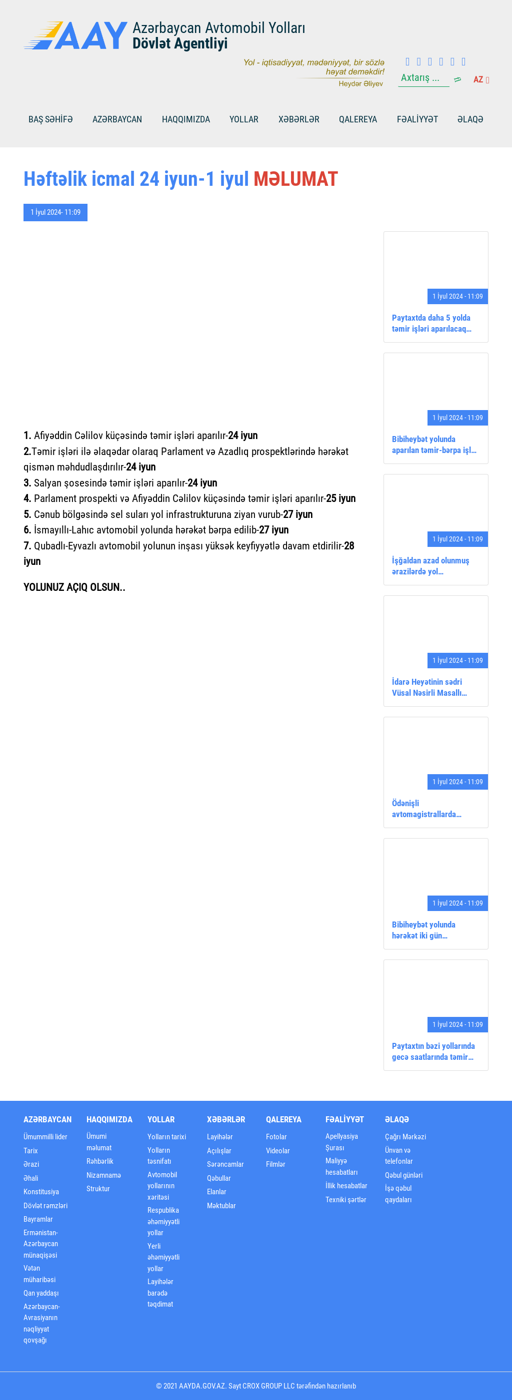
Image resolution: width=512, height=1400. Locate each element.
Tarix (31, 1150)
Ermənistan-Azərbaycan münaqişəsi (41, 1244)
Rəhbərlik (100, 1161)
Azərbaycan (117, 119)
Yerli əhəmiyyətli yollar (164, 1257)
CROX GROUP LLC (268, 1386)
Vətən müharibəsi (40, 1274)
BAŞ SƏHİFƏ (50, 119)
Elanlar (216, 1191)
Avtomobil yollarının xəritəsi (162, 1186)
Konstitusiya (41, 1191)
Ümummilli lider (46, 1136)
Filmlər (276, 1164)
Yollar (244, 119)
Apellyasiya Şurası (342, 1142)
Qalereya (358, 119)
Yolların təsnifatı (160, 1156)
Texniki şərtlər (346, 1199)
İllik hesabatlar (347, 1185)
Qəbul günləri (403, 1175)
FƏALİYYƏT (417, 119)
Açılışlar (219, 1150)
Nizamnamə (103, 1175)
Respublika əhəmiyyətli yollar (164, 1221)
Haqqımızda (186, 119)
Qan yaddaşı (41, 1293)
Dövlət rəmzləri (46, 1205)
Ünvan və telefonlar (399, 1156)
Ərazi (31, 1164)
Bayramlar (38, 1219)
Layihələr (220, 1136)
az (481, 79)
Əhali (31, 1178)
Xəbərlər (299, 119)
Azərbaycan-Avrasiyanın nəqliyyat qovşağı (42, 1323)
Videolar (278, 1150)
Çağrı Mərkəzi (405, 1136)
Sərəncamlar (225, 1164)
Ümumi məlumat (99, 1142)
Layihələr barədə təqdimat (161, 1293)
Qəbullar (219, 1178)
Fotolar (276, 1136)
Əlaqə (471, 119)
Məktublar (221, 1205)
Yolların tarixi (167, 1136)
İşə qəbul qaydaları (398, 1194)
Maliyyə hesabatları (342, 1166)
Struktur (98, 1188)
